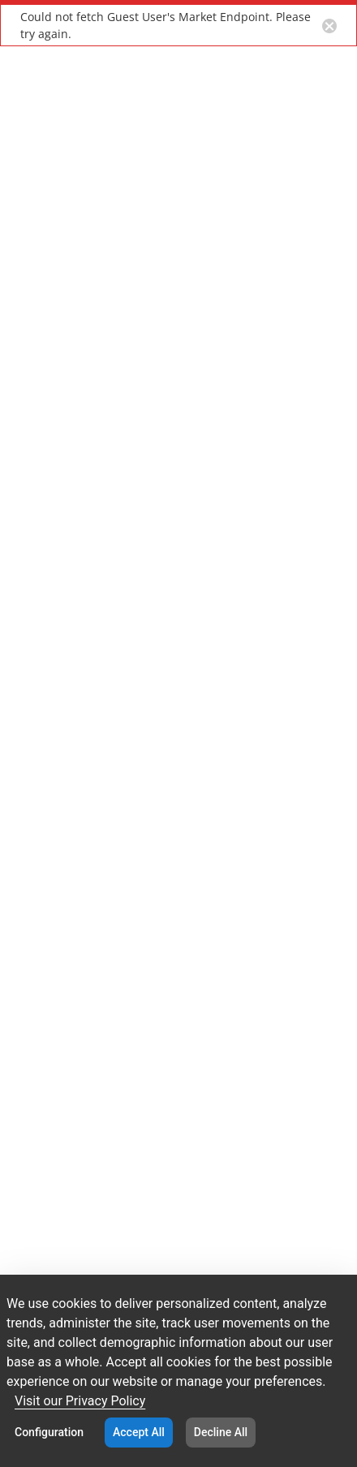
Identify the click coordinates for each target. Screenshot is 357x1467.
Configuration (49, 1432)
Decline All (220, 1432)
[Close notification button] (329, 25)
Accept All (139, 1432)
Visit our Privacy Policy (80, 1401)
